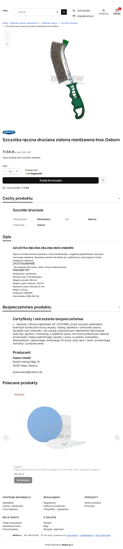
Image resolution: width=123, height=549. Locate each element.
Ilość (5, 165)
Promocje (89, 506)
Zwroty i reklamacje (13, 506)
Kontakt (48, 522)
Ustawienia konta (11, 526)
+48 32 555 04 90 (102, 535)
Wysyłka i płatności (54, 529)
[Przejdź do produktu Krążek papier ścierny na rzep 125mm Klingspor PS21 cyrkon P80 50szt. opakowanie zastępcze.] (57, 428)
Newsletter (8, 502)
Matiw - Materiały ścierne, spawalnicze (20, 23)
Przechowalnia (10, 529)
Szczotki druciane (69, 23)
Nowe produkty (93, 502)
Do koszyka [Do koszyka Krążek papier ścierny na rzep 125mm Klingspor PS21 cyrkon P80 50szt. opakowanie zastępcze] (23, 480)
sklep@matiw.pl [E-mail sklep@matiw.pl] (85, 16)
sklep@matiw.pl (87, 535)
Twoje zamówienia (12, 522)
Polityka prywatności (54, 506)
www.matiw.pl (72, 535)
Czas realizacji (10, 509)
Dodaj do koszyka (51, 180)
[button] (64, 12)
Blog (46, 526)
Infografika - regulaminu (56, 509)
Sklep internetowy (58, 545)
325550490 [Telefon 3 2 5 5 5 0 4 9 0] (83, 10)
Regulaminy (50, 502)
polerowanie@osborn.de (27, 372)
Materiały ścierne (49, 23)
